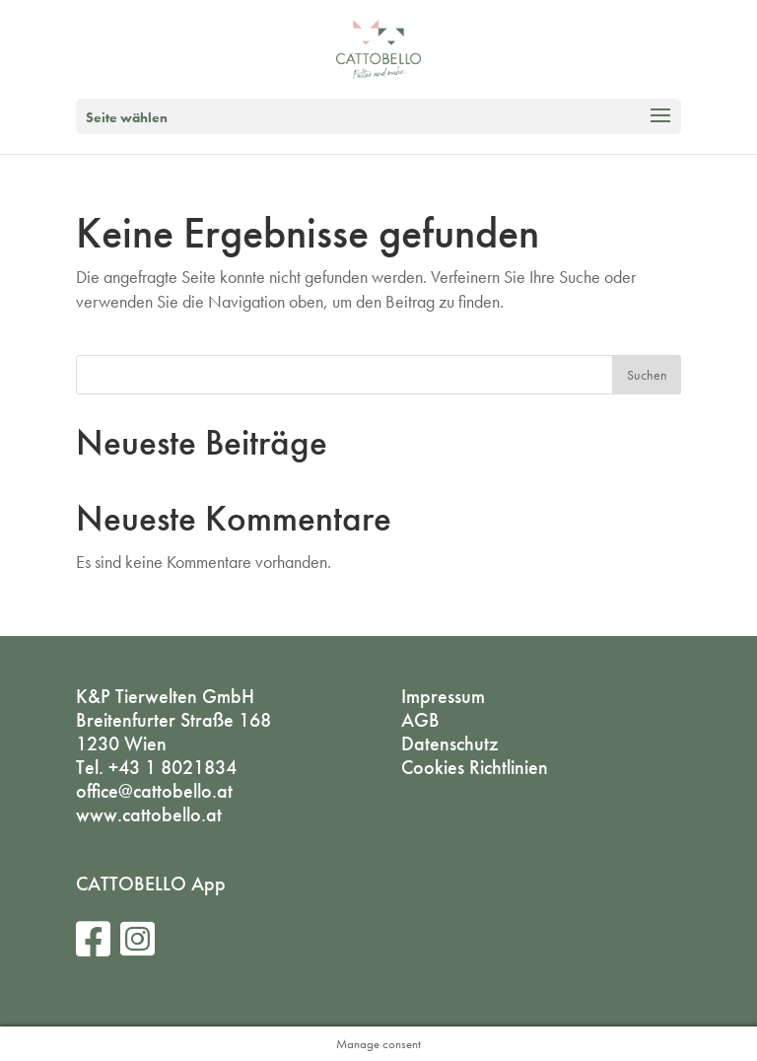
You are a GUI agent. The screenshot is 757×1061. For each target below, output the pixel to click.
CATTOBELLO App (151, 883)
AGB (420, 720)
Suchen (647, 375)
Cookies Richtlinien (474, 767)
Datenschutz (450, 743)
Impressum (443, 696)
